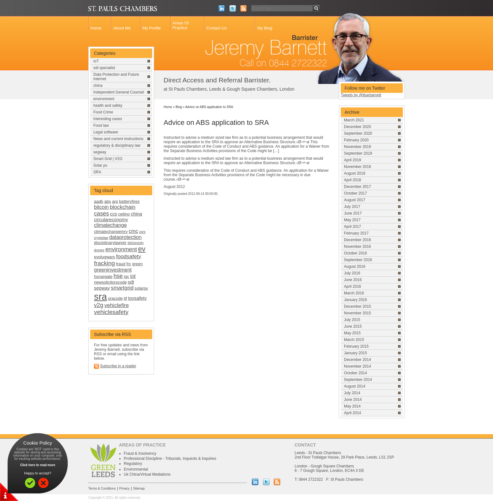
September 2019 (358, 153)
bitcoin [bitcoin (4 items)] (101, 207)
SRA (97, 172)
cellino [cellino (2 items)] (124, 214)
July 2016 (352, 273)
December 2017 (357, 186)
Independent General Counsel (118, 92)
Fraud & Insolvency (140, 453)
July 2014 (352, 393)
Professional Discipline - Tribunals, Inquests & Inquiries (170, 458)
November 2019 (357, 147)
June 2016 (353, 280)
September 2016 (358, 260)
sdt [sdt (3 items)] (131, 282)
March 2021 (354, 120)
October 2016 (355, 253)
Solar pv (100, 165)
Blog (179, 107)
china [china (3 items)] (136, 213)
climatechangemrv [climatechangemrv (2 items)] (111, 231)
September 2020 (358, 133)
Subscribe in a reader (118, 366)
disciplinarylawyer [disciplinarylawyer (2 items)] (110, 242)
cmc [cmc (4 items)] (133, 231)
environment (103, 99)
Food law (101, 125)
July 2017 (352, 206)
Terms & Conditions (102, 488)
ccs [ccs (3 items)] (113, 213)
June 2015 (353, 326)
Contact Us (216, 28)
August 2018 (354, 173)
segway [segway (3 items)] (102, 288)
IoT (96, 61)
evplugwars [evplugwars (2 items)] (104, 256)
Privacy (124, 488)
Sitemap (139, 488)
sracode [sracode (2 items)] (115, 298)
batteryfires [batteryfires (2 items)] (129, 201)
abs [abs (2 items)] (107, 201)
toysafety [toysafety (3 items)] (137, 298)
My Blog (264, 28)
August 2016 (354, 266)
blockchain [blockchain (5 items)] (122, 207)
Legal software (105, 132)
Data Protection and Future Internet (116, 76)
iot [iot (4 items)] (132, 276)
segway (99, 152)
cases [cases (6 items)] (101, 213)
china (98, 85)
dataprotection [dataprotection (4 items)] (125, 237)
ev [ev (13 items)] (141, 249)
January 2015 (355, 353)
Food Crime (103, 112)
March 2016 (354, 293)
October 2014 (355, 373)
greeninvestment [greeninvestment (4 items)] (113, 270)
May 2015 (352, 333)
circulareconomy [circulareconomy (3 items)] (111, 219)
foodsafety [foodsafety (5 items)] (128, 256)
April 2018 (352, 180)
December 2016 (357, 240)
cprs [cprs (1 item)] (142, 232)
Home (96, 28)
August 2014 (354, 386)
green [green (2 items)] (137, 263)
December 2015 (357, 306)
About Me (122, 28)
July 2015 (352, 320)
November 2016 (357, 246)
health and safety (107, 105)
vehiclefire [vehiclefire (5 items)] (116, 305)
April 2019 (352, 160)
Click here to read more (37, 465)
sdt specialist (104, 68)
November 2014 (357, 366)
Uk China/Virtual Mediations (147, 474)
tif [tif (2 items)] (125, 298)
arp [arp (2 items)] (115, 201)
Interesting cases (107, 119)
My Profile (151, 28)
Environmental (136, 469)
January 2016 (355, 300)
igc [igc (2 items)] (126, 276)
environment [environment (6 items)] (121, 249)
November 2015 (357, 313)
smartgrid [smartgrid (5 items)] (122, 288)
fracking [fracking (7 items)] (104, 263)
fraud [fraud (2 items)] (120, 263)
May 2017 (352, 220)
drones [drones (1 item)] (99, 250)
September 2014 (358, 379)
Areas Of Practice (180, 25)
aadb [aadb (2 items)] (98, 201)
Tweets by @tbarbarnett (361, 95)
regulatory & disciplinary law (116, 145)
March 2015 (354, 339)
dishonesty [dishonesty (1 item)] (136, 243)
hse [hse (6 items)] (118, 276)
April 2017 (352, 226)
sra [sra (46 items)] (100, 296)
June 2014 (353, 399)
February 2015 (356, 346)
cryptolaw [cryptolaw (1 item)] (101, 238)
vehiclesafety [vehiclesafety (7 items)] (111, 312)
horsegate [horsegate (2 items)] (103, 276)
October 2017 (355, 193)
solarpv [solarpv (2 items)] (141, 288)
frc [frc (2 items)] (129, 263)
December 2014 (357, 359)
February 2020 (356, 140)
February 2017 (356, 233)
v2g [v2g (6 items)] (98, 305)
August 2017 (354, 200)
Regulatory (133, 463)
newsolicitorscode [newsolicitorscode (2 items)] (110, 282)
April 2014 (352, 413)
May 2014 (352, 406)
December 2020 (357, 127)
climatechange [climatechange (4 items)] (110, 225)
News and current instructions (118, 139)
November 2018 (357, 166)
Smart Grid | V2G (107, 159)
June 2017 (353, 213)
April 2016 (352, 286)
